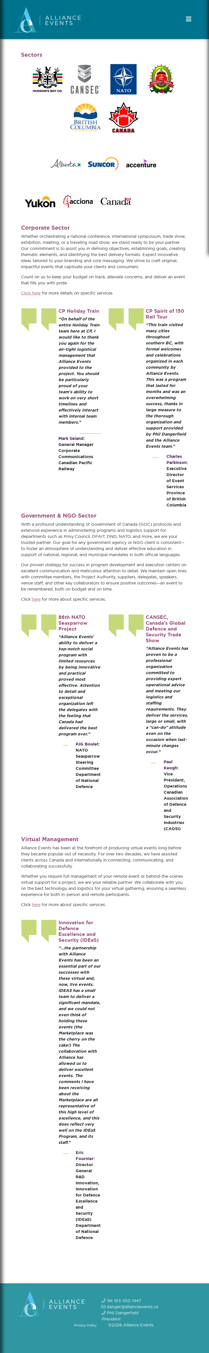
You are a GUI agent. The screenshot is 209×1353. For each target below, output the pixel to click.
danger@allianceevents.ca (132, 1306)
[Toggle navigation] (189, 19)
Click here (30, 293)
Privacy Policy (85, 1325)
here (36, 599)
